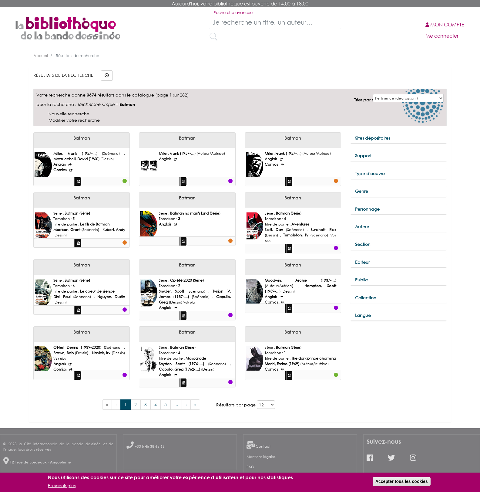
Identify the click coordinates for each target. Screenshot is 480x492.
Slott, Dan (275, 229)
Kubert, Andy (113, 229)
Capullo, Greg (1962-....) (180, 369)
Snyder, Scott (173, 291)
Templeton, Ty (296, 235)
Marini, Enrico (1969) (282, 363)
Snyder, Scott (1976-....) (183, 363)
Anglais (60, 164)
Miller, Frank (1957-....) (77, 153)
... (176, 404)
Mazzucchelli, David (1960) (76, 159)
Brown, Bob (64, 353)
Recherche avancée (233, 12)
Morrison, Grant (67, 229)
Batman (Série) (77, 213)
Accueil (40, 55)
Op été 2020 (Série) (187, 280)
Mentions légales (261, 456)
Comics (60, 170)
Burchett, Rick (323, 229)
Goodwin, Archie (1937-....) (300, 280)
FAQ (250, 467)
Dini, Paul (63, 296)
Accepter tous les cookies (401, 481)
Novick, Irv (102, 353)
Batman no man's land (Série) (195, 213)
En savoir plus (62, 485)
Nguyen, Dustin (111, 296)
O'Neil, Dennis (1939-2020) (78, 347)
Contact (263, 446)
